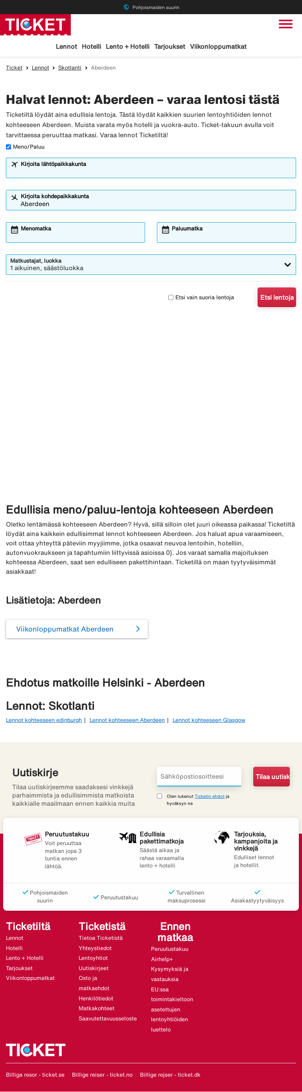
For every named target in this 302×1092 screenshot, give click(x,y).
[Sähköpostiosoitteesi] (199, 777)
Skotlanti (69, 68)
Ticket (14, 68)
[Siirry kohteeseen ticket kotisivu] (35, 24)
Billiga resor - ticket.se (35, 1075)
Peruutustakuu (169, 949)
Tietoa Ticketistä (101, 938)
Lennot (66, 46)
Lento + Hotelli (127, 46)
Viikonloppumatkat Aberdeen (65, 629)
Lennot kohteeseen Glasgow (209, 720)
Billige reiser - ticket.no (102, 1075)
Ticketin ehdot (210, 796)
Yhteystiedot (95, 948)
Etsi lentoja (277, 298)
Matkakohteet (96, 1009)
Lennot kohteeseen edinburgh (44, 720)
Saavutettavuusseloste (108, 1019)
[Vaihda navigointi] (286, 24)
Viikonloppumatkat (218, 46)
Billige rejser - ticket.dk (170, 1075)
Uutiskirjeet (94, 968)
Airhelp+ (162, 959)
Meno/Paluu (25, 147)
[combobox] (156, 172)
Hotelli (91, 46)
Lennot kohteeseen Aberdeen (127, 720)
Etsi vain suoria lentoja (201, 297)
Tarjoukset (169, 46)
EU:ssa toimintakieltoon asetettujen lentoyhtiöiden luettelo (172, 1010)
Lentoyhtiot (93, 958)
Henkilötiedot (96, 999)
